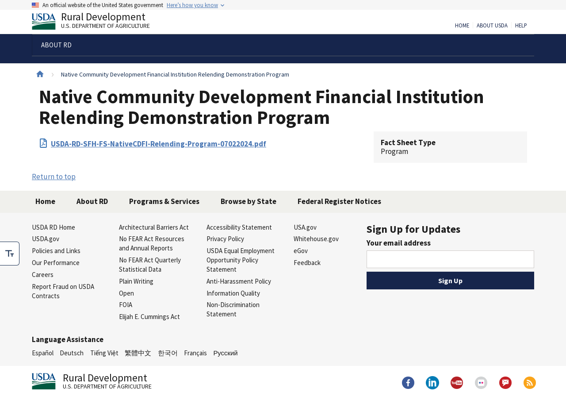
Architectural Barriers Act (154, 227)
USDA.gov (45, 239)
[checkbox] (9, 253)
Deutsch (72, 353)
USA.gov (305, 227)
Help (521, 25)
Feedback (307, 262)
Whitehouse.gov (316, 239)
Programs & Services (164, 201)
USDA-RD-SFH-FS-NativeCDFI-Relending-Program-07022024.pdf (158, 144)
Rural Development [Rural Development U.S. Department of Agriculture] (98, 22)
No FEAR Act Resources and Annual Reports (151, 243)
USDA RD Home (53, 227)
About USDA (492, 25)
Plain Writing (136, 281)
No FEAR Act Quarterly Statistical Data (150, 264)
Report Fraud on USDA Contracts (63, 291)
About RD (92, 201)
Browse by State (248, 201)
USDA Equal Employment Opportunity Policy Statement (241, 259)
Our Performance (56, 262)
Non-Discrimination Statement (233, 309)
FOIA (125, 304)
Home (462, 25)
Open (126, 293)
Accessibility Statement (239, 227)
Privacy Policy (225, 239)
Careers (43, 274)
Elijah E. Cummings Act (149, 316)
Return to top (54, 176)
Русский (225, 353)
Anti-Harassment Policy (239, 281)
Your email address (399, 243)
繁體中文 (138, 353)
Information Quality (233, 293)
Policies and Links (56, 250)
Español (43, 353)
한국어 (168, 353)
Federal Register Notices (339, 201)
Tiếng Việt (104, 353)
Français (195, 353)
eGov (301, 250)
